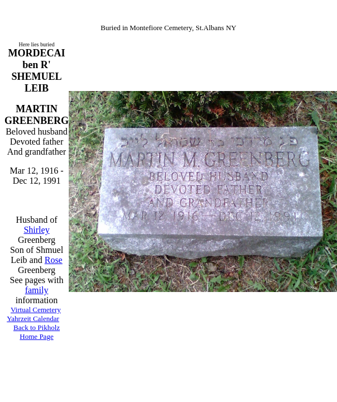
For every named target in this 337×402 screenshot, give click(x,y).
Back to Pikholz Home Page (36, 332)
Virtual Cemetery (36, 309)
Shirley (36, 229)
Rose (54, 260)
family (37, 290)
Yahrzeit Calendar (33, 318)
